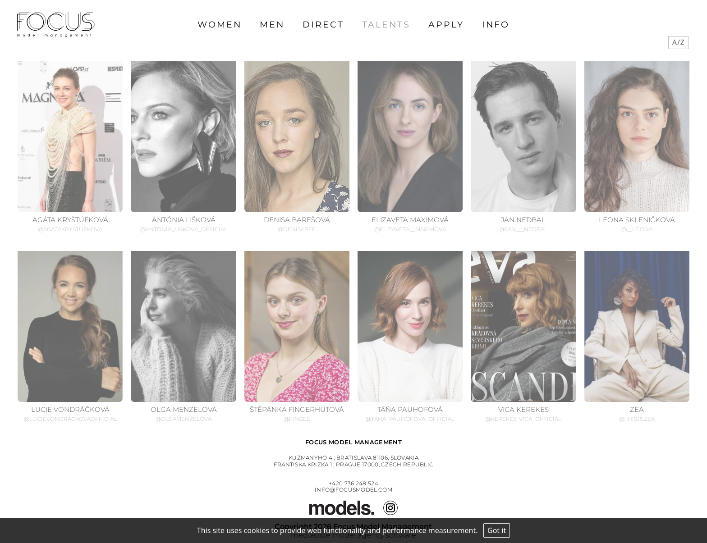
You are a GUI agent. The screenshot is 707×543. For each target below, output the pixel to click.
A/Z (678, 42)
